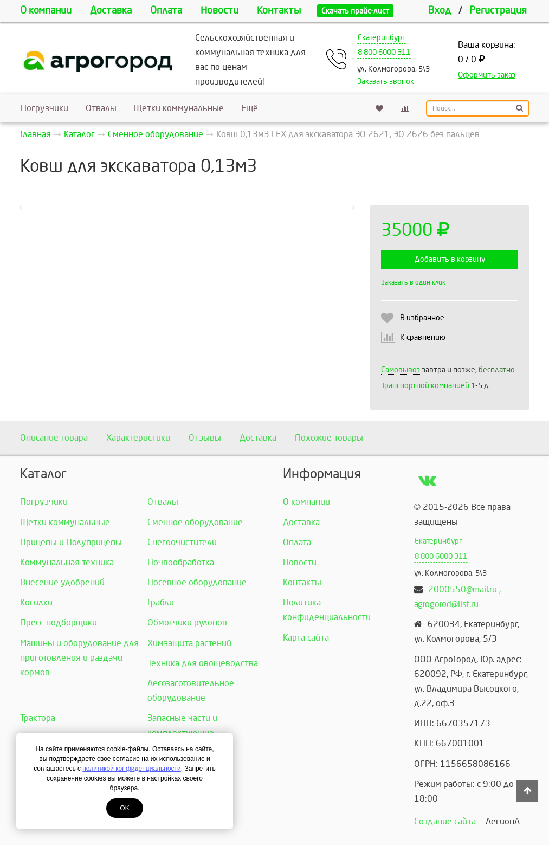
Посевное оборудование (197, 582)
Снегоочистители (182, 542)
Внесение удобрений (62, 582)
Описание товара (54, 437)
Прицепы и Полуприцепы (71, 542)
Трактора (37, 718)
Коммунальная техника (67, 562)
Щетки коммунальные (179, 108)
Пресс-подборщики (58, 622)
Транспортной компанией (425, 386)
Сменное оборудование (195, 522)
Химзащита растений (189, 643)
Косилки (36, 602)
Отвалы (101, 108)
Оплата (166, 10)
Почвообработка (180, 562)
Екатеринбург (381, 38)
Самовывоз (400, 370)
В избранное (422, 318)
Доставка (111, 10)
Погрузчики (44, 108)
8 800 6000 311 (384, 52)
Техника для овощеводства (202, 663)
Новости (219, 10)
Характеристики (138, 437)
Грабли (160, 602)
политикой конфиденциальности (131, 768)
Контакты (279, 10)
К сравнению (422, 337)
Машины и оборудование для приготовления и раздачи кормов (79, 657)
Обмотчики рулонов (187, 622)
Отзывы (205, 437)
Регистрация (498, 10)
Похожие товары (329, 437)
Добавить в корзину (450, 259)
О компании (46, 10)
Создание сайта (445, 821)
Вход (439, 10)
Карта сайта (306, 637)
